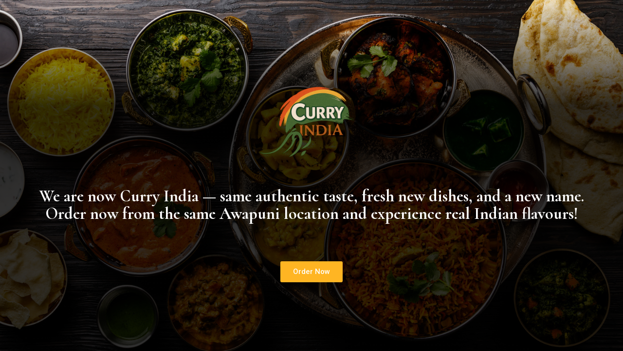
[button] (311, 271)
